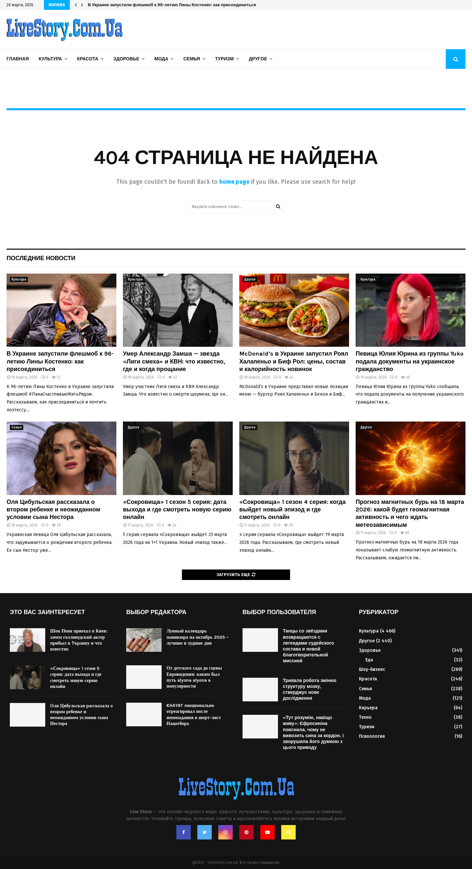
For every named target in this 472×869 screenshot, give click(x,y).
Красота (87, 59)
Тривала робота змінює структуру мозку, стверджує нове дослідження (310, 689)
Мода (161, 59)
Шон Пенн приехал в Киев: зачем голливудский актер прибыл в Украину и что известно (79, 640)
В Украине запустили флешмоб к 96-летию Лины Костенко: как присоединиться (172, 4)
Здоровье (126, 59)
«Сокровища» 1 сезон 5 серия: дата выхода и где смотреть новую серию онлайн (177, 509)
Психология (372, 736)
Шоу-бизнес (372, 669)
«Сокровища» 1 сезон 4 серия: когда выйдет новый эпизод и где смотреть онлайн (292, 509)
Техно (365, 717)
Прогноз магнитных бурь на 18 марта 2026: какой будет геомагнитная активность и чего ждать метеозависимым (410, 513)
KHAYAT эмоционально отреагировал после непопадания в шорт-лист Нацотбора (194, 714)
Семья (191, 59)
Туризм (224, 59)
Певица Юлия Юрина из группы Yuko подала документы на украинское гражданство (409, 361)
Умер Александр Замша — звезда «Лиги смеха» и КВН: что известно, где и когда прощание (174, 361)
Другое (258, 59)
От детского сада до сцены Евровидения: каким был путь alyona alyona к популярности (194, 677)
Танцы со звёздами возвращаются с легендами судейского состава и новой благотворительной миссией (308, 646)
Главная (18, 59)
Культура (50, 59)
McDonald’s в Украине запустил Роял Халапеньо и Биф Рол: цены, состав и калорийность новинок (293, 361)
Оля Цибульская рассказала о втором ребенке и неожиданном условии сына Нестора (53, 509)
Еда (369, 660)
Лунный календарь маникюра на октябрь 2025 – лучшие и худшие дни (198, 637)
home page (234, 181)
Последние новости (41, 258)
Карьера (368, 708)
